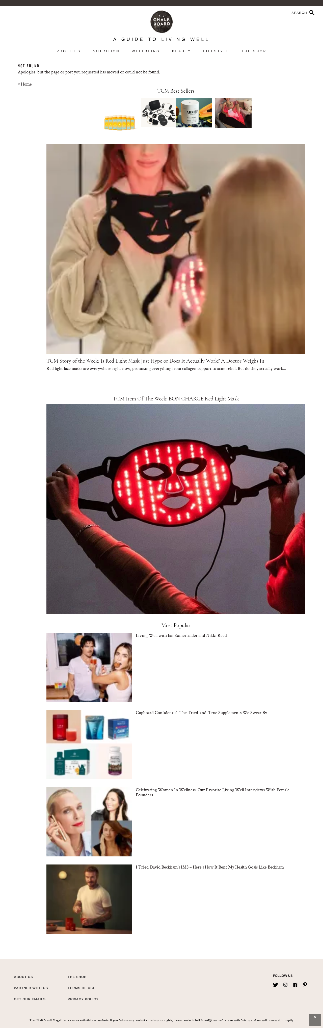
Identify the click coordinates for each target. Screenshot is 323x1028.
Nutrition (106, 51)
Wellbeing (146, 51)
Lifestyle (216, 51)
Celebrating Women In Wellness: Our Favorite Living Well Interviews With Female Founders (212, 792)
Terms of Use (81, 988)
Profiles (69, 51)
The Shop (254, 51)
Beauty (181, 51)
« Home (25, 84)
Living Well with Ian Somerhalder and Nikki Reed (181, 635)
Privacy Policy (83, 999)
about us (23, 977)
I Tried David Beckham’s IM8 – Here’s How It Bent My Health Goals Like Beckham (210, 867)
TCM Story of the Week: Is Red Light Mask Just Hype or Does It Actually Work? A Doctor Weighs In (155, 361)
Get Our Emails (30, 999)
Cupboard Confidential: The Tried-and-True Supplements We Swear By (201, 712)
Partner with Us (31, 988)
